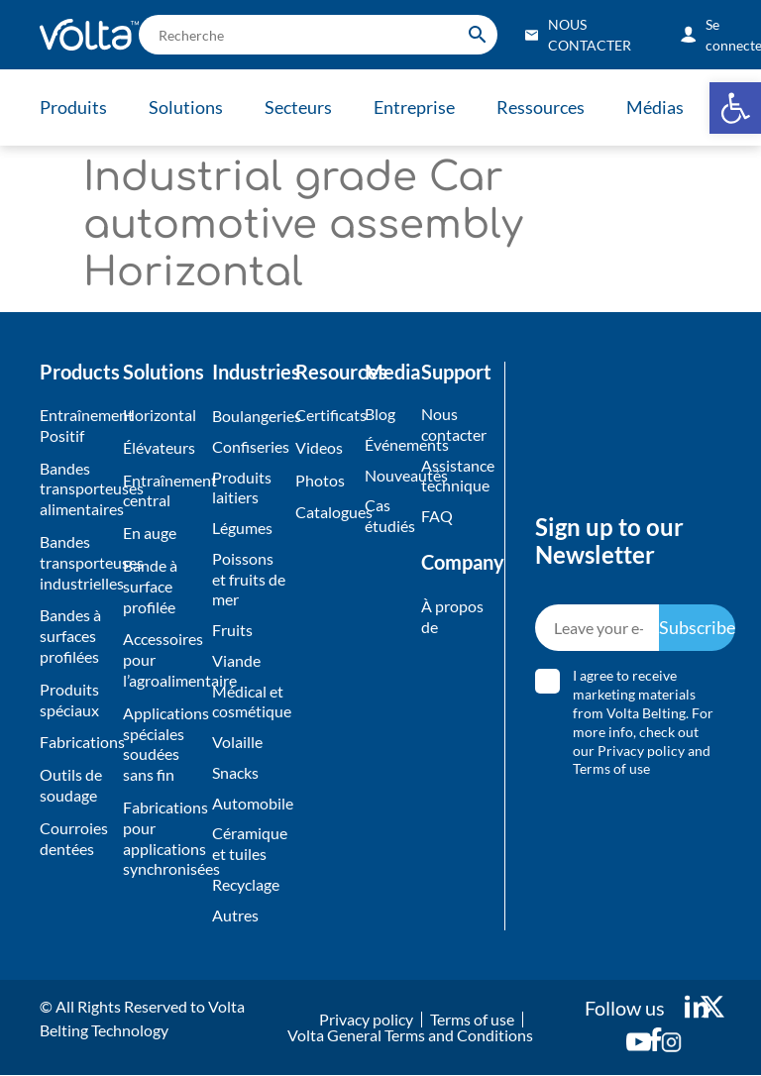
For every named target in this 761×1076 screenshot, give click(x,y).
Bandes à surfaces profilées (70, 635)
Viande (236, 660)
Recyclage (245, 885)
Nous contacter (453, 424)
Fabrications (76, 741)
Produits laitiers (242, 487)
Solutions (186, 107)
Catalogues (325, 511)
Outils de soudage (71, 785)
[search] (318, 34)
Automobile (248, 803)
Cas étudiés (387, 515)
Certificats (325, 414)
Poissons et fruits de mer (248, 579)
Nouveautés (387, 475)
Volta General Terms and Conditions (410, 1035)
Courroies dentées (74, 838)
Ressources (540, 107)
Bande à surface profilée (150, 586)
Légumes (242, 527)
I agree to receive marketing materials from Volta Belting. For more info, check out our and (644, 723)
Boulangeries (248, 415)
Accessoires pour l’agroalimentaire (162, 659)
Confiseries (248, 446)
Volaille (237, 742)
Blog (380, 413)
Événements (387, 444)
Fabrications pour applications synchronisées (162, 838)
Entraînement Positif (76, 425)
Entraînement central (162, 490)
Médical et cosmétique (248, 701)
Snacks (235, 772)
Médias (655, 107)
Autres (235, 915)
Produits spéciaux (69, 699)
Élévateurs (159, 447)
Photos (320, 480)
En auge (149, 532)
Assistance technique (453, 475)
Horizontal (159, 414)
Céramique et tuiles (248, 844)
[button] (735, 108)
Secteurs (298, 107)
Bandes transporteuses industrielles (76, 562)
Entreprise (414, 107)
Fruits (232, 629)
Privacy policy (642, 750)
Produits (73, 107)
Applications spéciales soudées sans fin (162, 743)
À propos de (452, 616)
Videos (319, 447)
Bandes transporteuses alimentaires (76, 489)
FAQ (437, 515)
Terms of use (612, 769)
